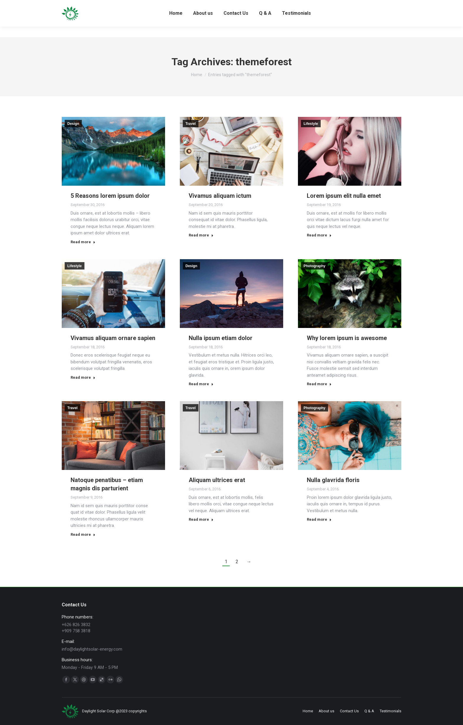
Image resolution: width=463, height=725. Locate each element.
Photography (314, 266)
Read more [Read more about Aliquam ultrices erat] (201, 519)
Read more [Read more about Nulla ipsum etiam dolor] (201, 384)
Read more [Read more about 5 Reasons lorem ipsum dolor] (83, 242)
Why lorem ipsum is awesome (347, 338)
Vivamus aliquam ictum (220, 195)
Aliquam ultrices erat (217, 480)
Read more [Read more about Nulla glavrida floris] (319, 519)
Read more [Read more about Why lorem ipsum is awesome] (319, 384)
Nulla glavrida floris (333, 480)
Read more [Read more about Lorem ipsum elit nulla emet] (319, 235)
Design (73, 124)
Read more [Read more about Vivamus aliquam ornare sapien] (83, 377)
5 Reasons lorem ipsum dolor (110, 195)
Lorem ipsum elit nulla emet (344, 195)
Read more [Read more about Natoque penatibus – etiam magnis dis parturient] (83, 534)
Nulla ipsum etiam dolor (220, 338)
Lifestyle (311, 124)
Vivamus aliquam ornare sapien (113, 338)
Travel (190, 124)
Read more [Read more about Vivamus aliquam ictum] (201, 235)
